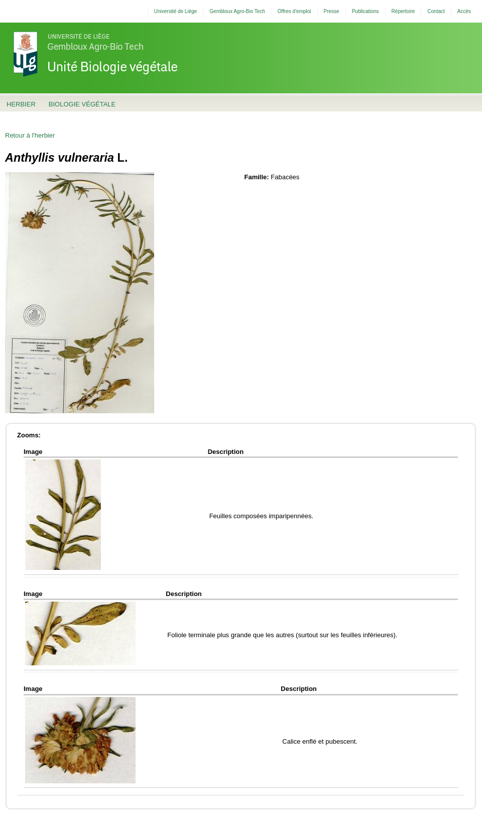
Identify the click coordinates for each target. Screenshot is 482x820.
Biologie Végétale (82, 104)
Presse (331, 11)
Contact (435, 11)
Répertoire (403, 11)
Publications (365, 11)
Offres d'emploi (294, 11)
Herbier (21, 104)
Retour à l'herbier (30, 135)
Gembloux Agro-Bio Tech (237, 11)
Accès (464, 11)
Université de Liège (175, 11)
